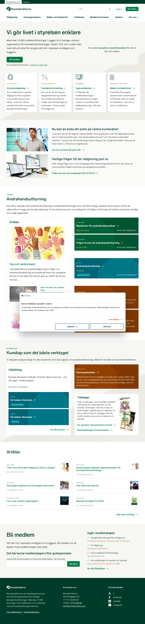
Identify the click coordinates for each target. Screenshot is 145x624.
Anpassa (72, 327)
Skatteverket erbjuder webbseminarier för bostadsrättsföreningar (98, 469)
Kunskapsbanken (32, 17)
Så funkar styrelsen (21, 400)
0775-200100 (76, 603)
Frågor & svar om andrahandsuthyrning (97, 242)
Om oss (132, 17)
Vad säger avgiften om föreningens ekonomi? (30, 485)
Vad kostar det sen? (39, 65)
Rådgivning (12, 17)
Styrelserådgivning (16, 88)
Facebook (117, 597)
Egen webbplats (84, 88)
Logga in (119, 9)
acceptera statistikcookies (112, 47)
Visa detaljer (114, 319)
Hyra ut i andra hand (22, 264)
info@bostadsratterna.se (74, 606)
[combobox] (95, 9)
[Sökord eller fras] (95, 9)
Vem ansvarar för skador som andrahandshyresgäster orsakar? (52, 291)
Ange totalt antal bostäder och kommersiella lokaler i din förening (36, 559)
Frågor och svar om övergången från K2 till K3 (73, 173)
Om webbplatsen (14, 612)
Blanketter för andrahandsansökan (95, 225)
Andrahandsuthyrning (88, 266)
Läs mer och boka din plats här (66, 150)
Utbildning (79, 17)
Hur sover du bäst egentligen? (22, 501)
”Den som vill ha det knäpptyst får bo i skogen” (31, 467)
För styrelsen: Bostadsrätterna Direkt (94, 425)
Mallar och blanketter (57, 17)
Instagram (117, 605)
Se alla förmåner (96, 568)
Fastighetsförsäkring (51, 88)
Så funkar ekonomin (21, 417)
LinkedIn (116, 601)
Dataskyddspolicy (32, 612)
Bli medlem (132, 9)
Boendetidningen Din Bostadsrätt (93, 430)
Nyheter (26, 2)
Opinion (119, 17)
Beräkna (73, 564)
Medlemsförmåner (99, 17)
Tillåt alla (107, 327)
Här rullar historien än (87, 485)
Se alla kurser (57, 429)
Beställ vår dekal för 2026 (90, 501)
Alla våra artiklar (126, 514)
